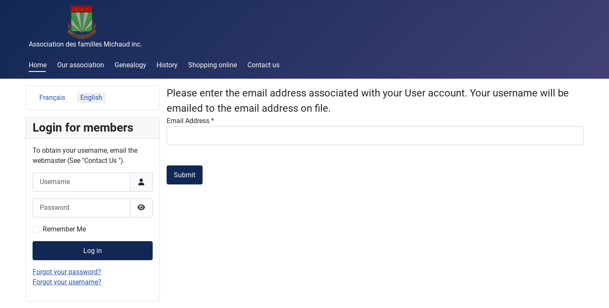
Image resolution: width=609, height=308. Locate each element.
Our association (80, 65)
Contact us (263, 65)
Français (52, 98)
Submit (184, 175)
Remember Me (64, 229)
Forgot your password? (67, 272)
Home (38, 65)
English (91, 98)
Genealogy (130, 65)
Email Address (190, 121)
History (167, 65)
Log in (92, 251)
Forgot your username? (67, 282)
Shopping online (212, 65)
